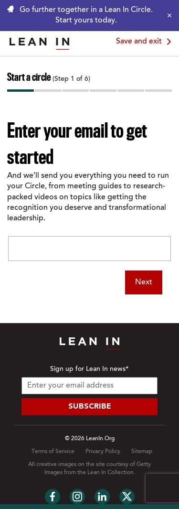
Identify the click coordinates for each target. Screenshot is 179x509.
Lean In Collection (110, 473)
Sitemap (141, 452)
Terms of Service (53, 452)
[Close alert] (167, 15)
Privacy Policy (102, 452)
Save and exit (145, 41)
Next (143, 282)
